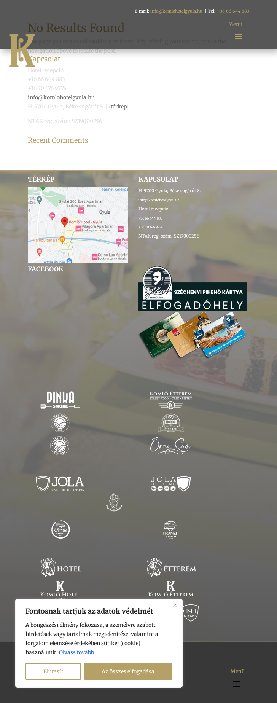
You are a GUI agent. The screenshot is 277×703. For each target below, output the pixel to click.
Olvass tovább (76, 652)
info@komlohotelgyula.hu (176, 11)
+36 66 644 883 (233, 11)
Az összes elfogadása (128, 671)
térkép (118, 106)
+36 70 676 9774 (150, 227)
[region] (99, 643)
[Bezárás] (174, 605)
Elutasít (53, 671)
